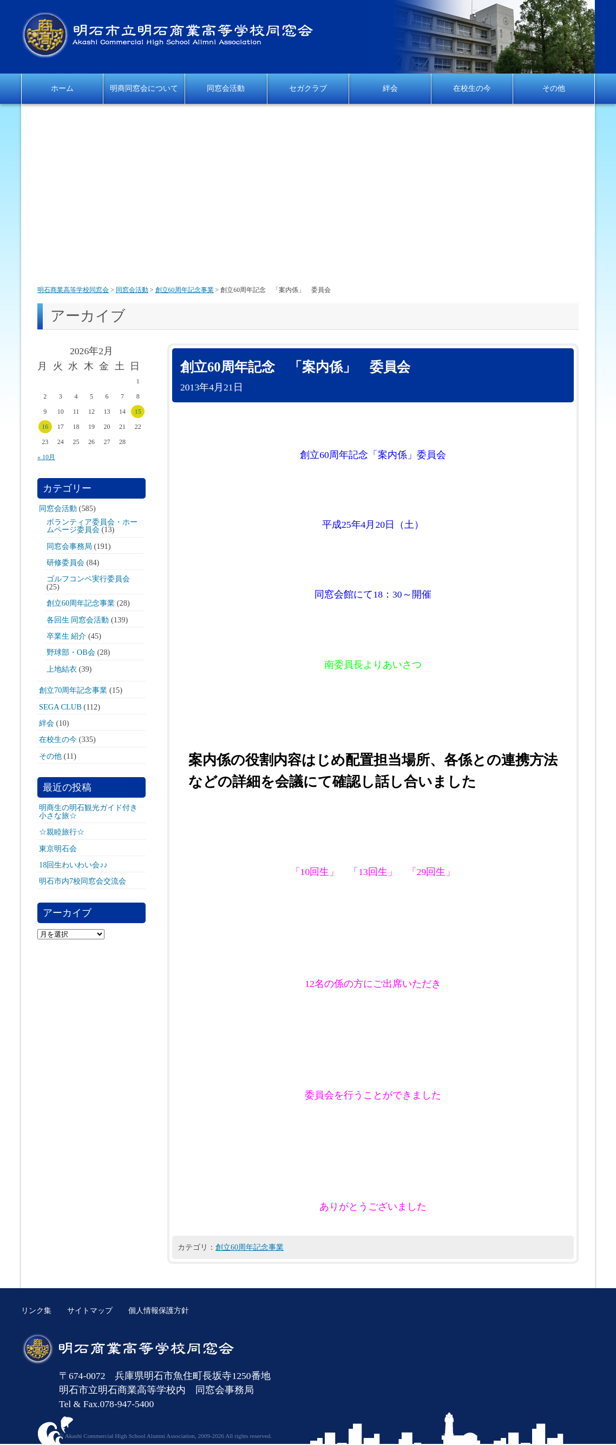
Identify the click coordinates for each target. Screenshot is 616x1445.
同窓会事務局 (69, 546)
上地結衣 (62, 669)
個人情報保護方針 (158, 1310)
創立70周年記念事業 (73, 690)
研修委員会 (65, 562)
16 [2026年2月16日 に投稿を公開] (45, 426)
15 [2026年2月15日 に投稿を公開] (138, 411)
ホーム (62, 88)
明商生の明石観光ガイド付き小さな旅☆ (88, 811)
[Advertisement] (308, 195)
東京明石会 (58, 848)
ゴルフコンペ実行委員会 (88, 578)
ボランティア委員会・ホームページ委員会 (92, 526)
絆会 (390, 88)
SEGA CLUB (60, 706)
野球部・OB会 (71, 652)
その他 (553, 88)
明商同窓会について (144, 88)
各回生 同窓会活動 (78, 619)
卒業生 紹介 (67, 636)
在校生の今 (472, 88)
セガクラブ (308, 88)
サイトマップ (90, 1310)
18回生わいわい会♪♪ (73, 864)
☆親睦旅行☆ (61, 831)
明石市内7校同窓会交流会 (82, 881)
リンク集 (36, 1310)
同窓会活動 (226, 88)
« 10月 (46, 457)
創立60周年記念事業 (249, 1247)
